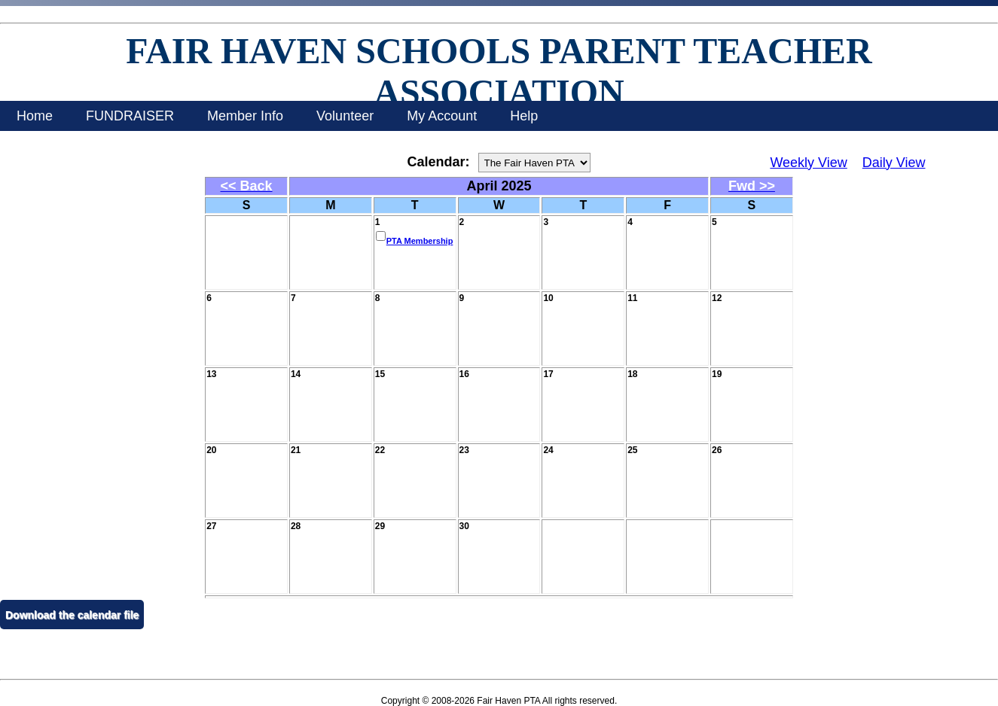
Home (34, 115)
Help (523, 115)
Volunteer (345, 115)
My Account (441, 115)
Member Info (245, 115)
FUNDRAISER (130, 115)
